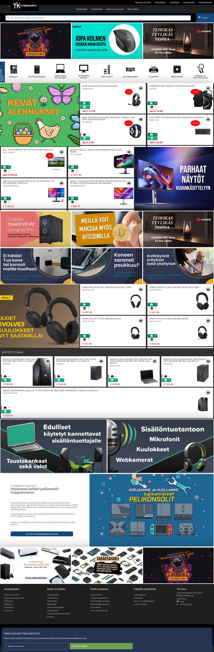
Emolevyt (13, 77)
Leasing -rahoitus (140, 610)
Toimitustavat (52, 604)
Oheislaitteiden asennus (99, 610)
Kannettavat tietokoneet (60, 77)
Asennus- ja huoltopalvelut (200, 77)
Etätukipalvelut (96, 601)
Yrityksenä (8, 610)
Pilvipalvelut (138, 604)
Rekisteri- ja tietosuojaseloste (58, 620)
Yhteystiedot (9, 613)
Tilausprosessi (53, 601)
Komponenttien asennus (99, 607)
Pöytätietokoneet (37, 77)
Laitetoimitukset (140, 601)
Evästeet (50, 623)
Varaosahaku (95, 613)
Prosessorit (177, 77)
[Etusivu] (25, 5)
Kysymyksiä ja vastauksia (14, 604)
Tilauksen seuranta (11, 601)
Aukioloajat (8, 617)
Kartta (180, 608)
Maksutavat (51, 610)
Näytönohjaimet (130, 77)
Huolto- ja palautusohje (99, 617)
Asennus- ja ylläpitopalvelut (144, 607)
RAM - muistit (107, 77)
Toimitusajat (52, 607)
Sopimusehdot (52, 617)
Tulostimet (153, 77)
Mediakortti (8, 607)
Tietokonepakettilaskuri (99, 604)
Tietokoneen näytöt (83, 77)
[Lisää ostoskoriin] (140, 94)
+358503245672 (185, 610)
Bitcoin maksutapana (55, 613)
